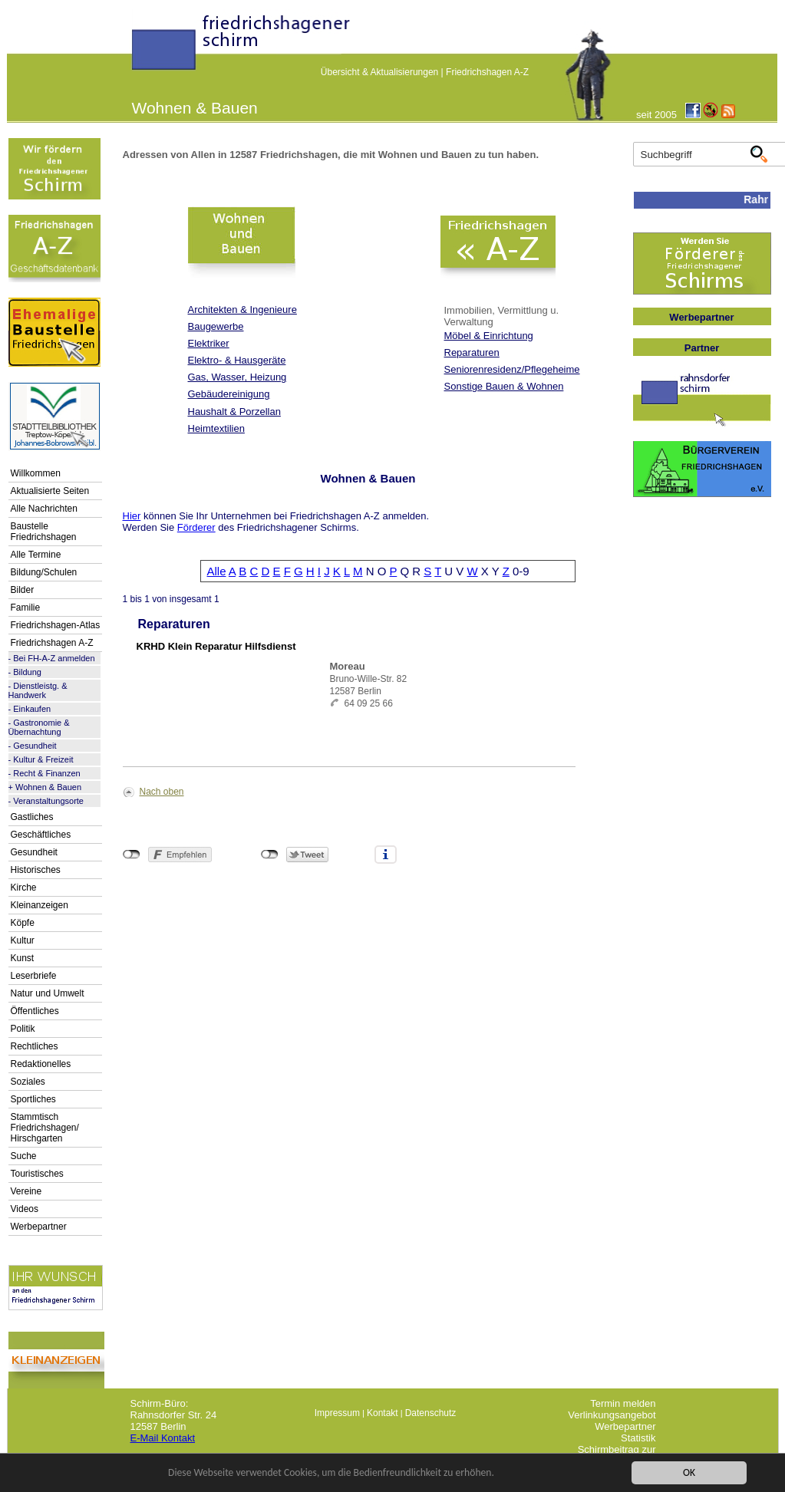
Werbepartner (39, 1226)
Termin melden (622, 1403)
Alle (216, 571)
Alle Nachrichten (44, 508)
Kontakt (382, 1413)
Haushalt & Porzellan (234, 411)
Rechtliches (34, 1046)
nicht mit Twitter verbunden (270, 854)
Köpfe (23, 922)
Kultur (23, 940)
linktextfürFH (141, 47)
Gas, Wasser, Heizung (237, 377)
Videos (24, 1209)
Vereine (26, 1191)
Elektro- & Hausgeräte (237, 360)
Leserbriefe (34, 975)
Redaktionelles (41, 1064)
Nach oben (162, 791)
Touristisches (37, 1173)
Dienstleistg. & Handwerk (38, 690)
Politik (23, 1028)
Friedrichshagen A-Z (487, 72)
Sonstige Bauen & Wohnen (504, 386)
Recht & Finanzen (46, 773)
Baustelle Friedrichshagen (44, 531)
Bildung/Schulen (44, 572)
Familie (26, 607)
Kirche (24, 887)
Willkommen (36, 473)
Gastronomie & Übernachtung (39, 727)
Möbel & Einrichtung (488, 335)
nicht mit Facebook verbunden (131, 854)
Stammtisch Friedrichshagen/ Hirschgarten (45, 1128)
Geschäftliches (41, 834)
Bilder (23, 590)
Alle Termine (36, 554)
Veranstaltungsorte (48, 800)
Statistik (638, 1438)
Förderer (196, 527)
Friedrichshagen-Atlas (56, 625)
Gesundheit (34, 745)
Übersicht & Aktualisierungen (379, 72)
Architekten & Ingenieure (242, 309)
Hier (132, 516)
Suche (24, 1156)
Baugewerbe (216, 326)
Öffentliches (35, 1011)
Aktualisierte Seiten (50, 491)
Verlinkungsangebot (611, 1415)
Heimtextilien (216, 428)
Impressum (337, 1413)
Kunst (23, 958)
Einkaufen (32, 708)
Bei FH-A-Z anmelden (53, 658)
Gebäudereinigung (229, 394)
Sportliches (33, 1099)
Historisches (36, 870)
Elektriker (208, 343)
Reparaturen (472, 352)
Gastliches (32, 817)
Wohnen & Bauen (48, 787)
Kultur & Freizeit (43, 759)
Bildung (27, 672)
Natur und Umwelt (47, 993)
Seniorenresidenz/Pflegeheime (512, 369)
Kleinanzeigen (39, 905)
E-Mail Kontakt (163, 1438)
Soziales (28, 1081)
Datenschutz (431, 1413)
